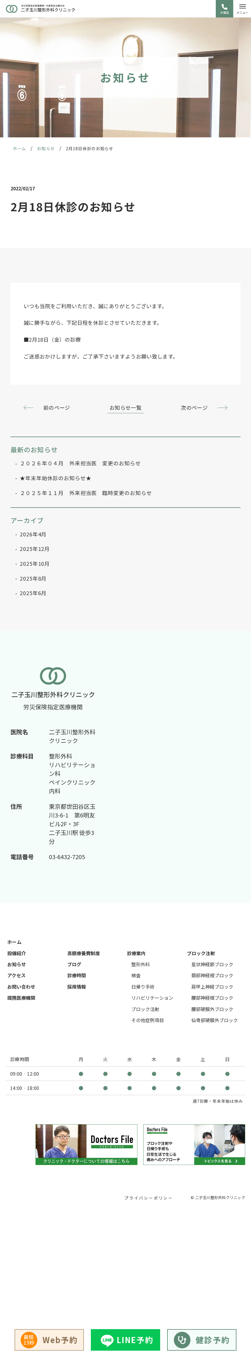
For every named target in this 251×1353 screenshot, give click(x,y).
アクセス (16, 975)
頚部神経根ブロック (212, 975)
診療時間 (76, 975)
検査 (136, 975)
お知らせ (16, 964)
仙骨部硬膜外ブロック (214, 1020)
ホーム (14, 941)
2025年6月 (33, 593)
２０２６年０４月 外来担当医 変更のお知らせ (80, 463)
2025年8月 (33, 578)
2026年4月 (33, 534)
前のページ (56, 407)
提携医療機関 (21, 997)
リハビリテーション (152, 997)
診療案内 (136, 953)
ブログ (74, 964)
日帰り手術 (143, 986)
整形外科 (140, 964)
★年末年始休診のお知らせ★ (55, 478)
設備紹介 (16, 953)
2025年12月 (35, 549)
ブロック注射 (145, 1009)
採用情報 (76, 986)
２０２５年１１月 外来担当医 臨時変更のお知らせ (86, 493)
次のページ (194, 407)
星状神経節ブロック (212, 964)
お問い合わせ (21, 986)
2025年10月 (35, 564)
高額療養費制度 (83, 953)
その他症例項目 (147, 1020)
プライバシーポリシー (148, 1198)
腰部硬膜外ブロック (212, 1009)
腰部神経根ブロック (212, 997)
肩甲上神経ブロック (212, 986)
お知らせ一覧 (125, 407)
